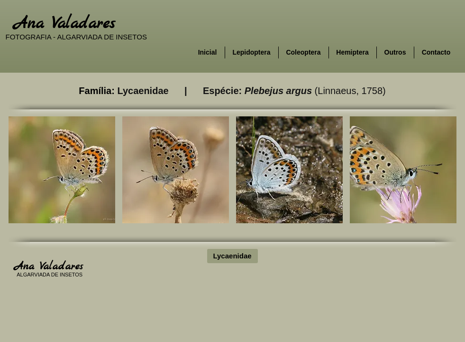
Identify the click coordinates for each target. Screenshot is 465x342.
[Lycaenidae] (232, 256)
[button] (62, 169)
